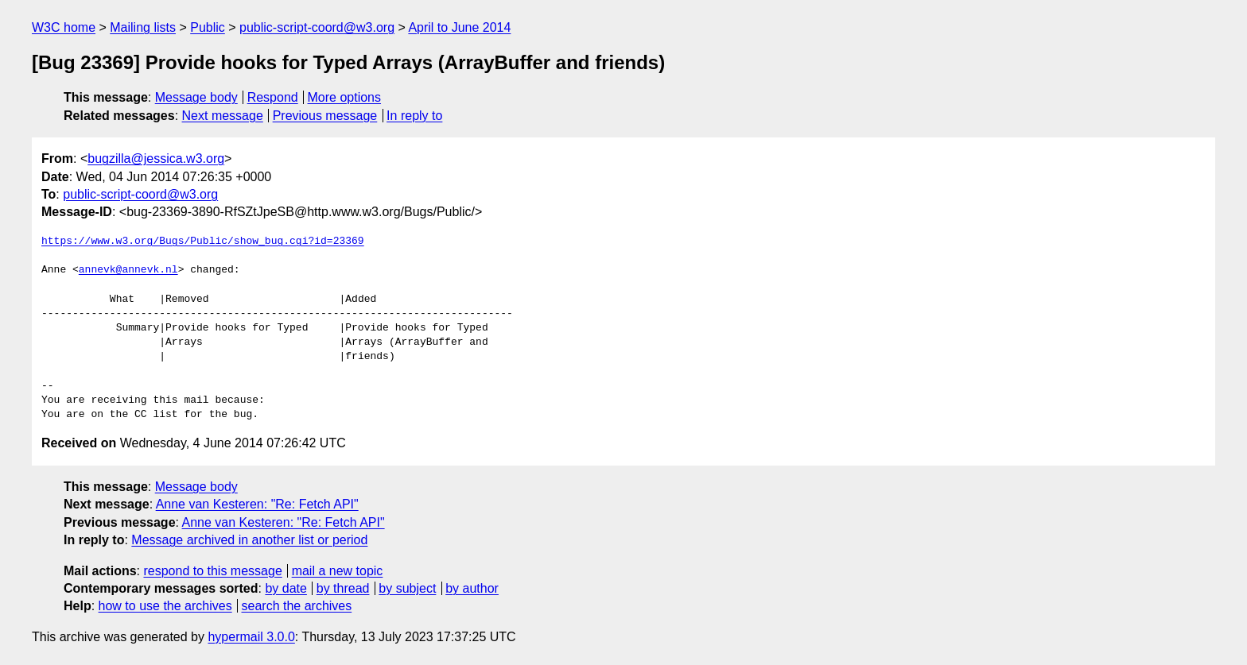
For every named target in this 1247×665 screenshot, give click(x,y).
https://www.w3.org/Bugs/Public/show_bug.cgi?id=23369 (202, 241)
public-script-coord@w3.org (316, 27)
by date (285, 588)
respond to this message (212, 571)
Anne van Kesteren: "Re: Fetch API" (257, 504)
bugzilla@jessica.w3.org (155, 158)
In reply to (414, 115)
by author (472, 588)
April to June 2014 (459, 27)
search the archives (297, 606)
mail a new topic (337, 571)
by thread (343, 588)
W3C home (63, 27)
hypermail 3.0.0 (251, 637)
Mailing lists (143, 27)
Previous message (325, 115)
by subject (407, 588)
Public (207, 27)
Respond (272, 97)
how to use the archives (165, 606)
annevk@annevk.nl (128, 270)
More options (345, 97)
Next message (222, 115)
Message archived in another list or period (249, 540)
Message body (196, 97)
